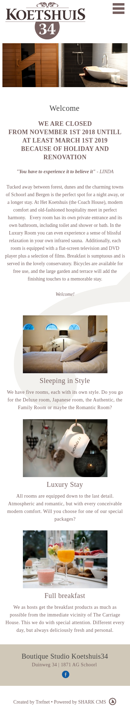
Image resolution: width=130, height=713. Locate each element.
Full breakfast (64, 595)
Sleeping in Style (65, 380)
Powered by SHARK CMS (85, 702)
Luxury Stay (64, 484)
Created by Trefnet (32, 702)
